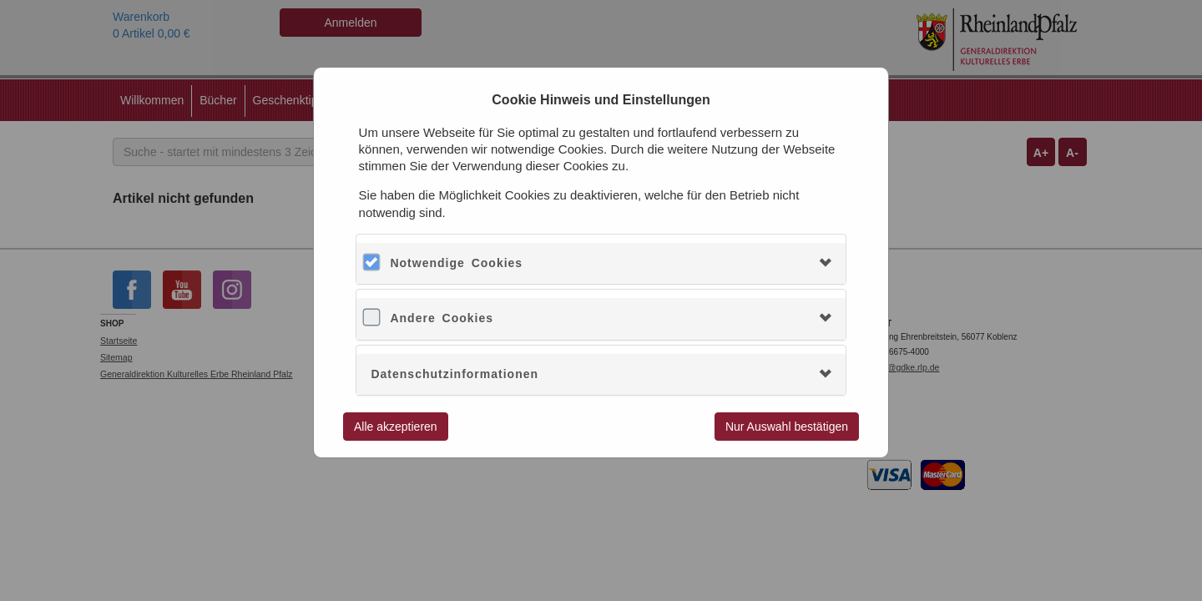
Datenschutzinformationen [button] (454, 374)
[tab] (600, 263)
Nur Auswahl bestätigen (786, 426)
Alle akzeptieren (395, 426)
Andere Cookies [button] (441, 318)
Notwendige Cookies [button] (456, 263)
